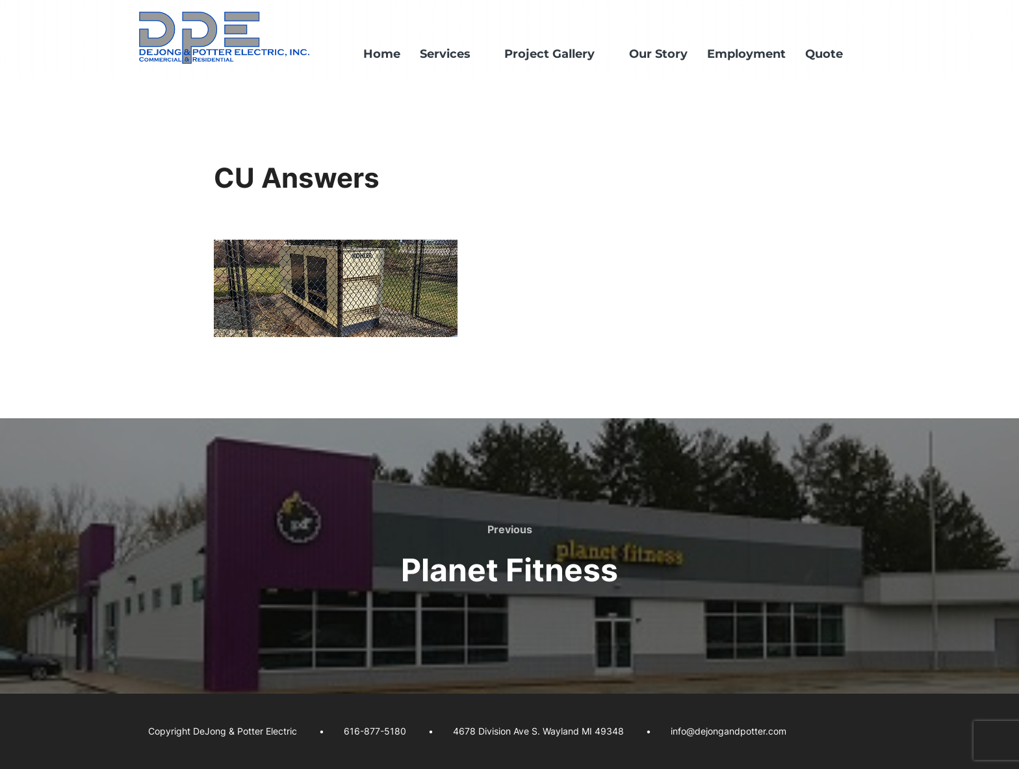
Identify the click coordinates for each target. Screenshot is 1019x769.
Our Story (658, 54)
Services (452, 54)
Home (381, 54)
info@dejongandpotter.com (728, 731)
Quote (824, 54)
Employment (746, 54)
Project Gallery (557, 54)
